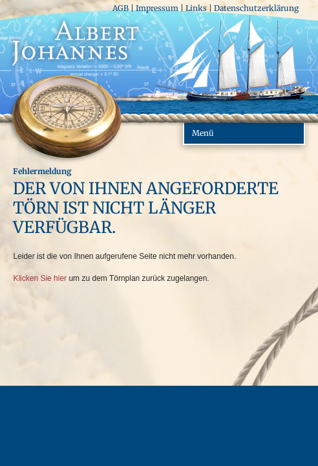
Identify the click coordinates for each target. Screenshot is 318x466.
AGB (120, 8)
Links (196, 8)
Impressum (157, 8)
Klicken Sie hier (40, 278)
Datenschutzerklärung (256, 8)
